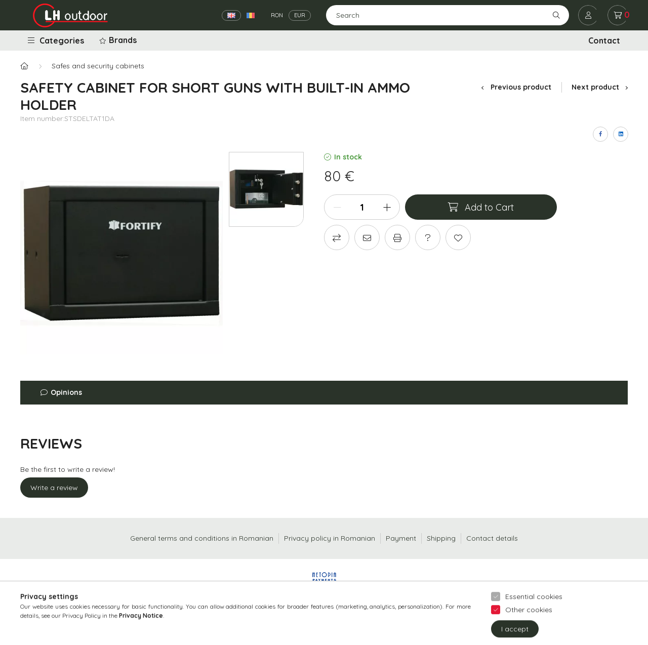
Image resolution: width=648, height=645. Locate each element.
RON (277, 15)
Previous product (516, 87)
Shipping (441, 538)
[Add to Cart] (481, 207)
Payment (401, 538)
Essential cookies (533, 613)
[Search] (447, 15)
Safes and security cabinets (98, 65)
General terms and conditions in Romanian (201, 538)
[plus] (386, 207)
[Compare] (336, 237)
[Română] (250, 15)
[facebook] (600, 134)
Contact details (492, 538)
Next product (600, 87)
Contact (604, 40)
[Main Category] (24, 66)
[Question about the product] (427, 237)
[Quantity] (362, 207)
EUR (299, 15)
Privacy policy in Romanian (329, 538)
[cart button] (618, 15)
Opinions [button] (66, 392)
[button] (119, 40)
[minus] (337, 207)
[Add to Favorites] (458, 237)
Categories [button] (56, 40)
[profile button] (588, 15)
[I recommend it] (367, 237)
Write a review (54, 487)
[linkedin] (620, 134)
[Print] (397, 237)
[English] (231, 15)
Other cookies (528, 626)
